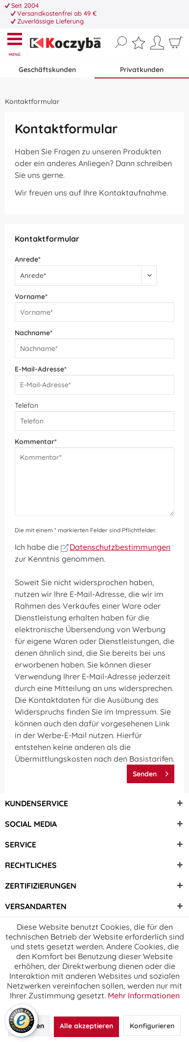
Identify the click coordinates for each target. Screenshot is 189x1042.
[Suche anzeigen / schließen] (121, 43)
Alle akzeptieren (86, 1025)
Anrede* (28, 259)
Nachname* (33, 332)
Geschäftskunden (47, 69)
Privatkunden (142, 69)
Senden (150, 772)
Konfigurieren (152, 1025)
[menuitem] (17, 43)
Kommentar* (36, 441)
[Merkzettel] (138, 45)
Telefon (26, 405)
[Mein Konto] (157, 46)
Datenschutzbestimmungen (115, 547)
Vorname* (31, 296)
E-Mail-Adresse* (41, 369)
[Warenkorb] (175, 46)
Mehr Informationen (144, 995)
